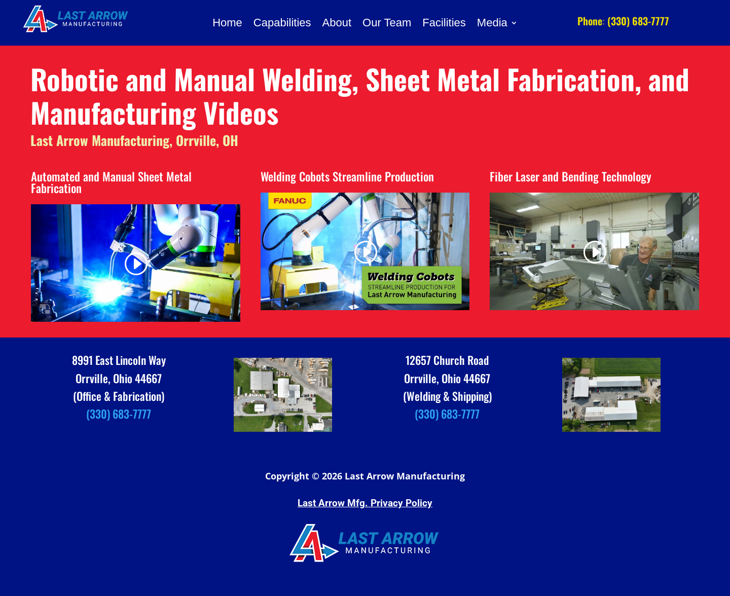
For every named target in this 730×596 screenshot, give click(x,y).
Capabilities (282, 24)
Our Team (386, 24)
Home (227, 24)
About (337, 24)
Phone (589, 20)
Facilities (444, 24)
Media (492, 24)
